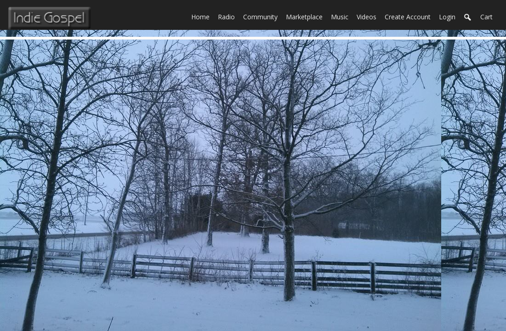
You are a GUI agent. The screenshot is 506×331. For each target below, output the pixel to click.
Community (262, 16)
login (447, 16)
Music (341, 16)
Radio (228, 16)
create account (408, 16)
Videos (369, 16)
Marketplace (306, 16)
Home (202, 16)
